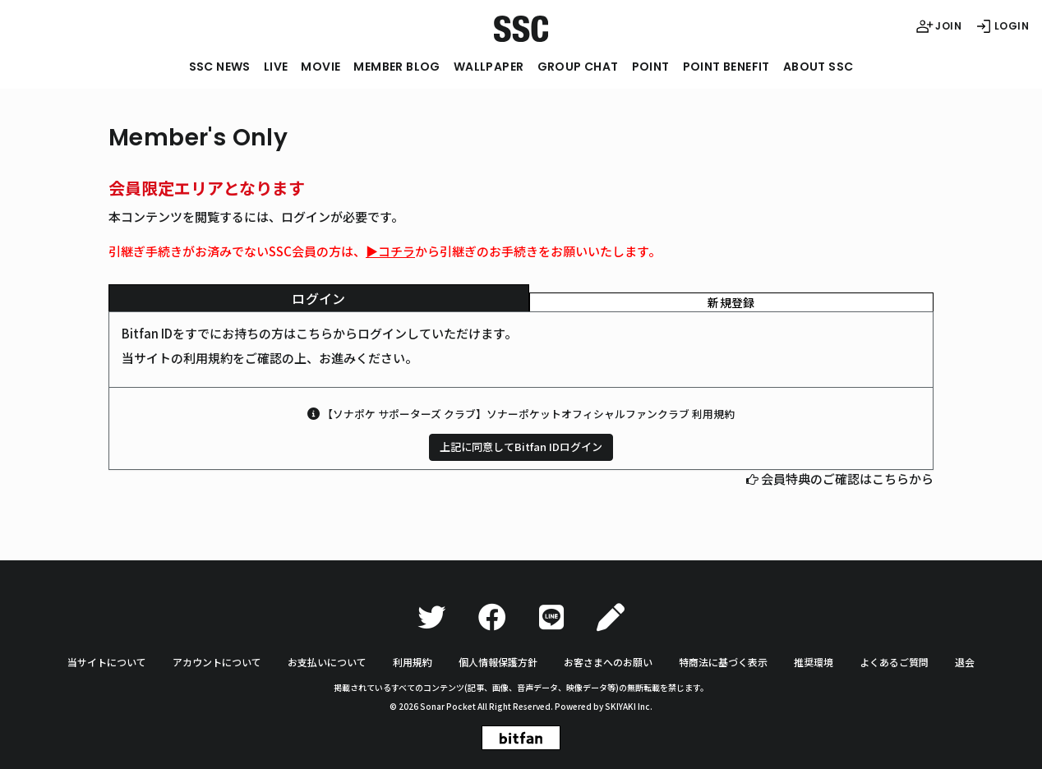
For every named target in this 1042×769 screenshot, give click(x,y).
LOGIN (1002, 26)
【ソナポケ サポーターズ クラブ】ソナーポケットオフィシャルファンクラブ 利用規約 (528, 413)
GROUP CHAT (578, 66)
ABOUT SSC (818, 66)
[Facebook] (492, 617)
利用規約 (412, 662)
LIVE (276, 66)
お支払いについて (327, 662)
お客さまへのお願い (608, 662)
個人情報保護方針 (498, 662)
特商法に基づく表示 (723, 662)
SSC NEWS (220, 66)
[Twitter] (431, 617)
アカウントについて (217, 662)
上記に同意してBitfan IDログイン (521, 446)
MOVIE (320, 66)
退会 (965, 662)
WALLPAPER (489, 66)
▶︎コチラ (390, 251)
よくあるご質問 (894, 662)
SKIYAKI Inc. (628, 706)
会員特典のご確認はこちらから (847, 478)
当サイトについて (106, 662)
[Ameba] (610, 617)
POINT (651, 66)
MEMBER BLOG (396, 66)
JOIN (938, 26)
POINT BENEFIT (726, 66)
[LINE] (551, 617)
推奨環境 (813, 662)
